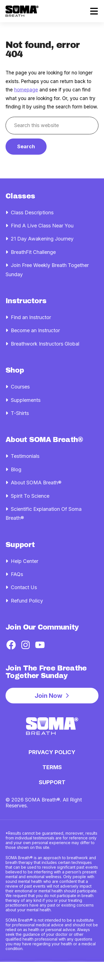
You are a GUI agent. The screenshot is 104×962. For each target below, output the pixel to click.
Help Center (24, 561)
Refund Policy (27, 601)
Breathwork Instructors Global (45, 344)
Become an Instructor (35, 330)
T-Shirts (20, 413)
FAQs (17, 574)
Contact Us (24, 587)
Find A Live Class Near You (42, 226)
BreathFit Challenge (33, 252)
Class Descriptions (32, 212)
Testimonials (25, 456)
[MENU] (94, 11)
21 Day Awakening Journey (42, 239)
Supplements (25, 400)
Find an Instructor (31, 317)
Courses (20, 387)
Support (52, 782)
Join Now (48, 695)
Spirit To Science (30, 496)
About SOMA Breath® (36, 482)
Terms (52, 767)
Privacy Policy (52, 752)
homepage (26, 90)
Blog (16, 469)
